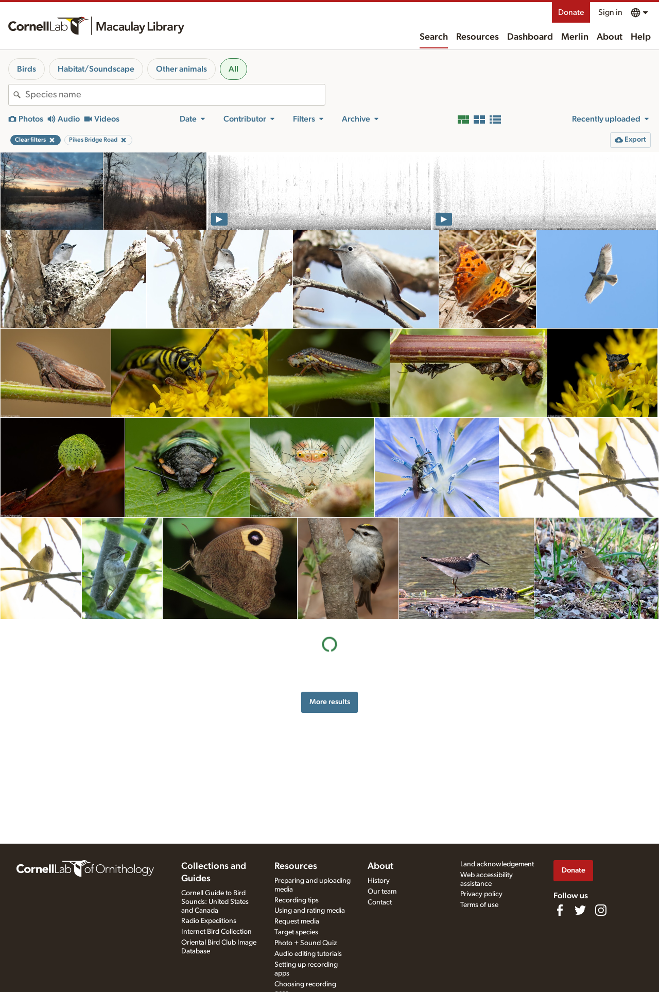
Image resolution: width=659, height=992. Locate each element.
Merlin (574, 37)
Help (641, 37)
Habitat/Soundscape (96, 69)
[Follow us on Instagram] (601, 910)
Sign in (610, 12)
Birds (26, 69)
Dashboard (530, 37)
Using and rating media (309, 910)
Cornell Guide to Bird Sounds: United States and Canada (215, 902)
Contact (380, 902)
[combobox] (175, 94)
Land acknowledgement (497, 864)
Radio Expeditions (208, 921)
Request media (296, 921)
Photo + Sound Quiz (305, 943)
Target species (296, 932)
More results (329, 702)
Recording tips (296, 900)
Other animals (181, 69)
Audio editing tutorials (308, 953)
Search (434, 37)
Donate (571, 12)
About (609, 37)
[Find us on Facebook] (559, 910)
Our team (382, 891)
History (379, 880)
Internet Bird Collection (216, 931)
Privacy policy (481, 894)
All (233, 69)
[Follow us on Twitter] (580, 910)
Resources (477, 37)
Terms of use (479, 905)
